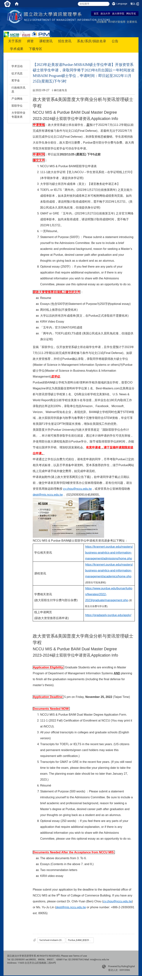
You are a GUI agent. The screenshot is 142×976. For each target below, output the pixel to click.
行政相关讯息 (18, 89)
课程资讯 (46, 41)
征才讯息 (17, 73)
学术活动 (17, 66)
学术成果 (16, 49)
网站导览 (131, 13)
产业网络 (17, 98)
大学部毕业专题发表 (18, 114)
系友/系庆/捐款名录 (91, 41)
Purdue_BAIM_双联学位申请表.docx (81, 940)
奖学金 (15, 80)
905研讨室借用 (116, 21)
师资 (30, 41)
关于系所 (14, 41)
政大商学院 (118, 13)
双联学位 (17, 105)
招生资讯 (64, 41)
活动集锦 (101, 21)
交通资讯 (132, 21)
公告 (115, 41)
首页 (96, 13)
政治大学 (105, 13)
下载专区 (35, 49)
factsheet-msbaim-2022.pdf (52, 940)
